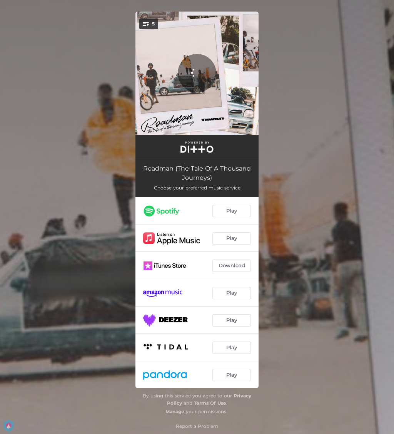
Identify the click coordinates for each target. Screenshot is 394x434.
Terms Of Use (210, 403)
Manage (174, 411)
